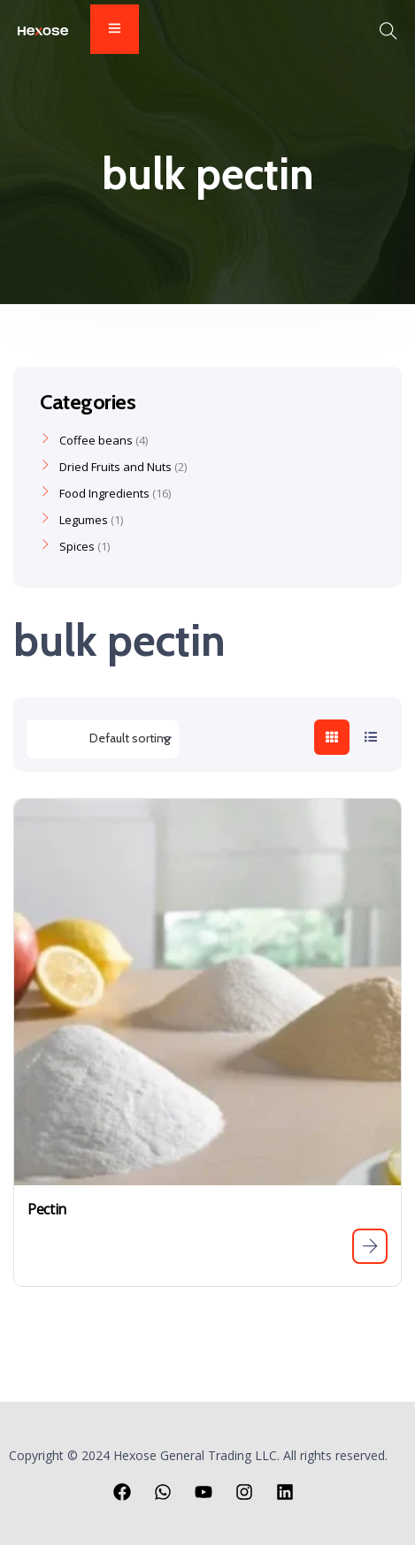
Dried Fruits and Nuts (115, 467)
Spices (77, 546)
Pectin (46, 1209)
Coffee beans (96, 440)
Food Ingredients (104, 493)
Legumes (83, 520)
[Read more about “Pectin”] (370, 1246)
